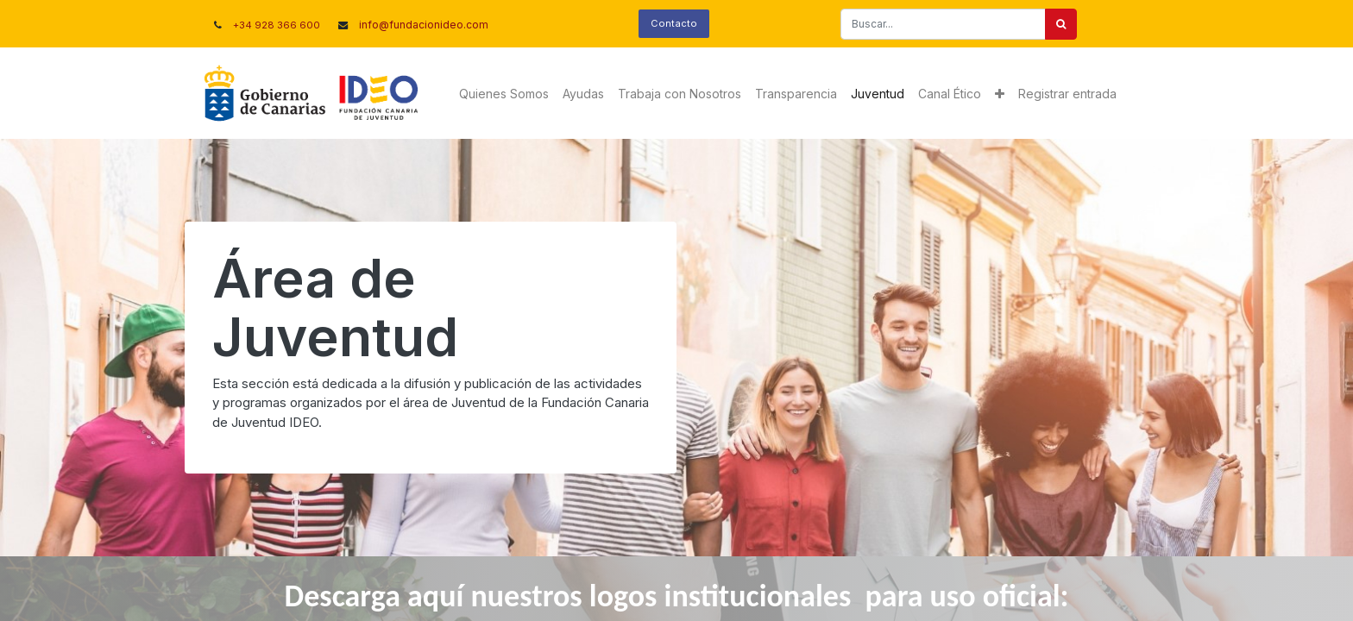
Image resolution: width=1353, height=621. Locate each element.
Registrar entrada (1067, 93)
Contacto (674, 23)
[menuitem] (504, 94)
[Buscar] (1061, 24)
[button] (999, 94)
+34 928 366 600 (276, 25)
